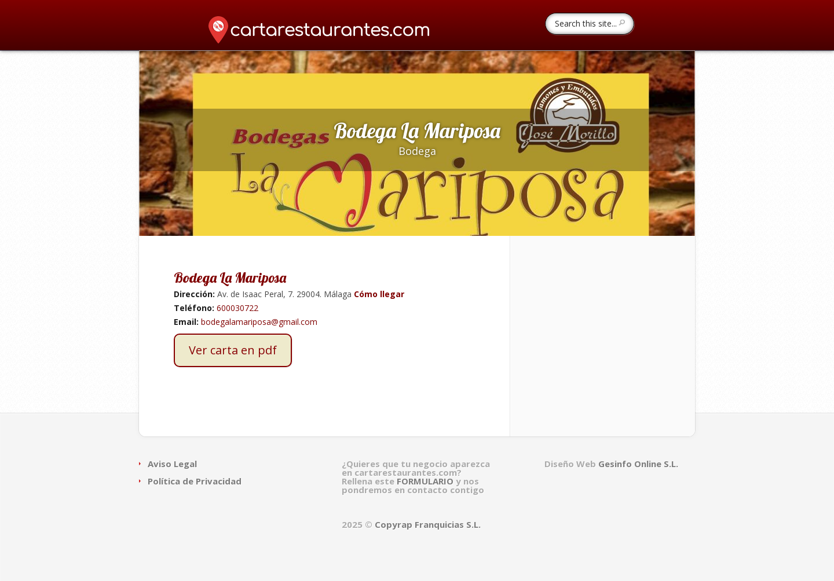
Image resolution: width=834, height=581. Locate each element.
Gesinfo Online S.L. (638, 463)
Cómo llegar (378, 293)
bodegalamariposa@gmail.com (259, 321)
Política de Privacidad (195, 481)
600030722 (237, 307)
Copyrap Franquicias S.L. (428, 524)
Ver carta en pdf (233, 350)
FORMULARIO (426, 481)
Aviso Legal (172, 463)
